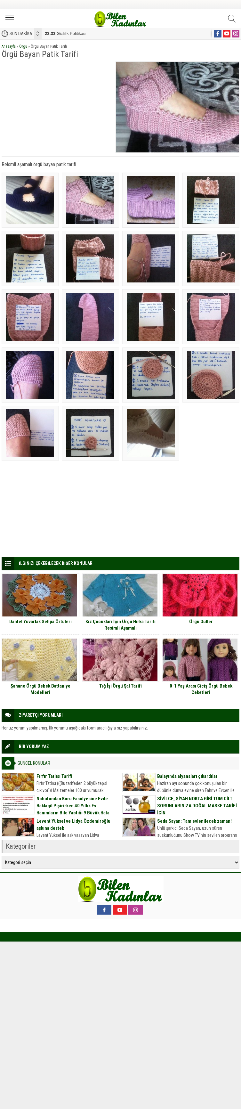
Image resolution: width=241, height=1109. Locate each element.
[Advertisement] (56, 106)
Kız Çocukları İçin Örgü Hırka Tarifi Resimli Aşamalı (120, 625)
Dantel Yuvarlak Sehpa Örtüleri (40, 621)
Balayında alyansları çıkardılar (187, 776)
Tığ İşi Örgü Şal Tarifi (120, 686)
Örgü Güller (201, 621)
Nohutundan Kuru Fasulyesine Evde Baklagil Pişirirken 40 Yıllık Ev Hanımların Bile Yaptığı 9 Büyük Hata (72, 806)
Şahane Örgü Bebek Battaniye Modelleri (40, 689)
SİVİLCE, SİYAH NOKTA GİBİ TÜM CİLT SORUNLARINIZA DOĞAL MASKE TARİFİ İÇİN (197, 806)
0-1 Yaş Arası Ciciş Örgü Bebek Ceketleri (201, 689)
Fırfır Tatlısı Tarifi (54, 776)
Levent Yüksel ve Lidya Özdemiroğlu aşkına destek (73, 824)
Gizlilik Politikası (65, 33)
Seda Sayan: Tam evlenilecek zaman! (194, 821)
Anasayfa (9, 46)
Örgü (23, 46)
